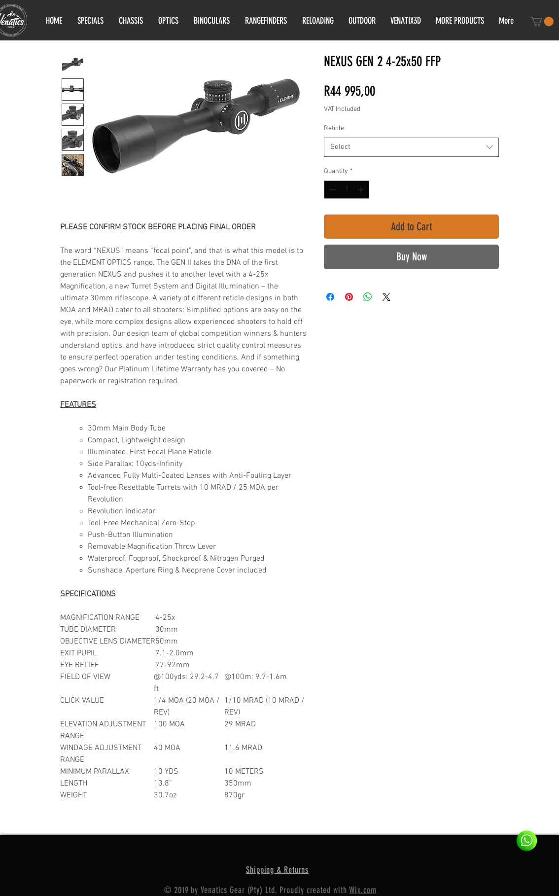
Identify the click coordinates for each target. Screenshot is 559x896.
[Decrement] (331, 189)
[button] (542, 21)
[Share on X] (386, 297)
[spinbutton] (346, 189)
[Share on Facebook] (330, 297)
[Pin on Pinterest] (349, 297)
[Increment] (361, 189)
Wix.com (362, 890)
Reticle (334, 128)
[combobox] (411, 147)
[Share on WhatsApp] (368, 297)
